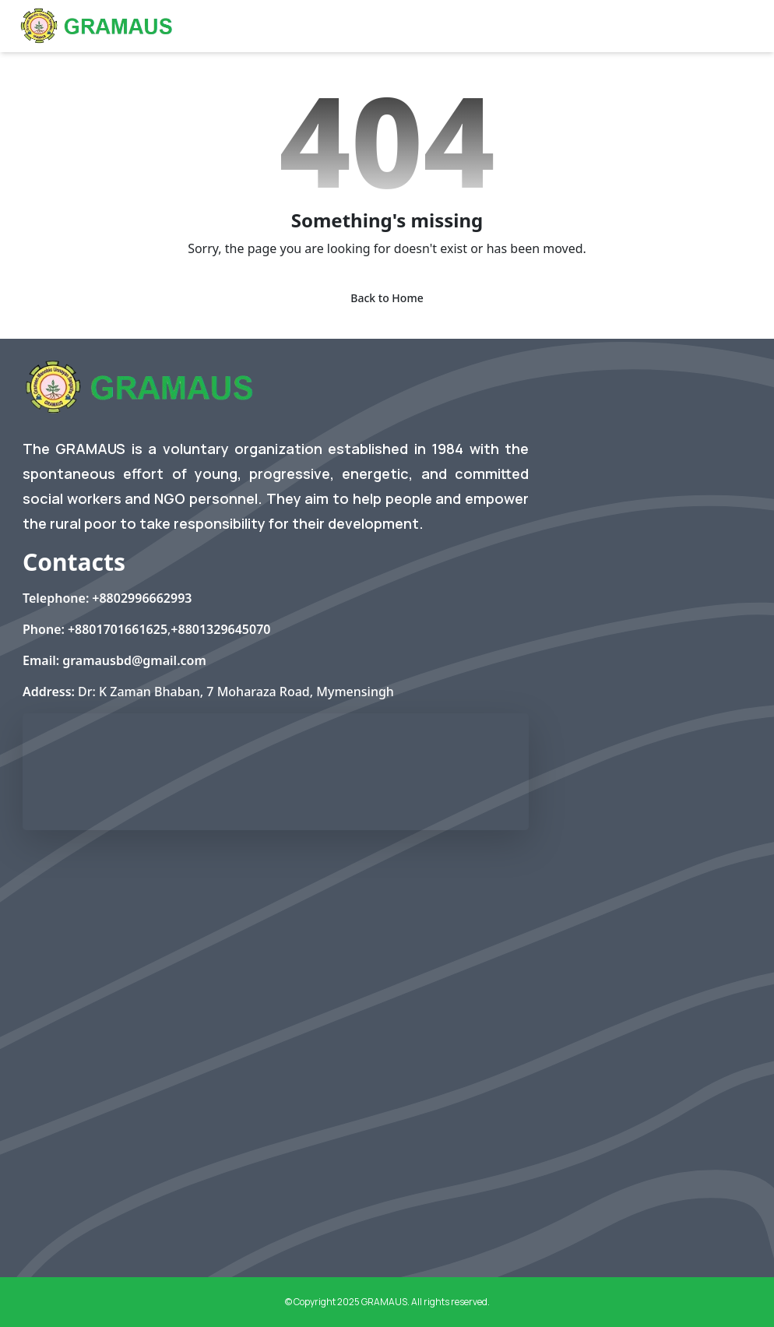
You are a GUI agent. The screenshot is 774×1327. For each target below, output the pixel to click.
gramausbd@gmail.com (134, 660)
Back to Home (386, 297)
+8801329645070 (220, 629)
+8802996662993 (142, 598)
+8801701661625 (117, 629)
